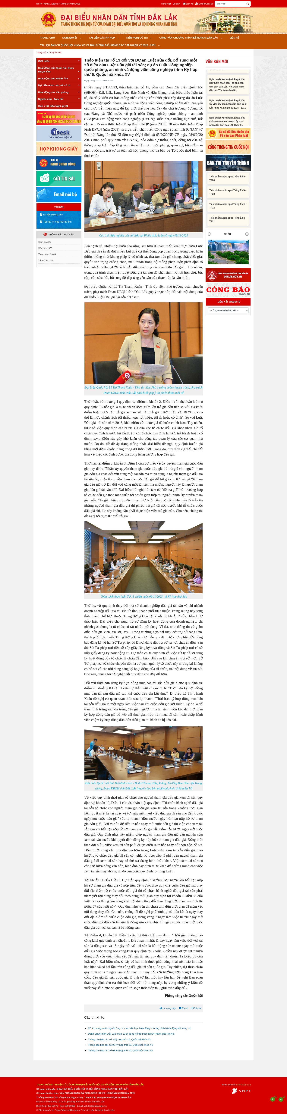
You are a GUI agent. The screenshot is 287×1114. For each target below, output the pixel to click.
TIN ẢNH (228, 234)
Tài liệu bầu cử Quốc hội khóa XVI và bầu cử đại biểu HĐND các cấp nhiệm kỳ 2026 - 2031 (98, 45)
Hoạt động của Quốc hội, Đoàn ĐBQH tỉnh (59, 70)
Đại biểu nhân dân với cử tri (59, 85)
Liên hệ (234, 37)
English (176, 3)
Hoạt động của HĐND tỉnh (59, 78)
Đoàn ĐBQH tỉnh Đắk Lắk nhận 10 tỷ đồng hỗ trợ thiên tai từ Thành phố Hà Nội (131, 1033)
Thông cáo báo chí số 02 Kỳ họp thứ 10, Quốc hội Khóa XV (120, 1044)
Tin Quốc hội (55, 52)
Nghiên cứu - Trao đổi (59, 99)
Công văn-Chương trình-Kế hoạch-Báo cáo (189, 37)
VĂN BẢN (58, 207)
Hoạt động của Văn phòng (59, 92)
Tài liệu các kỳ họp (102, 37)
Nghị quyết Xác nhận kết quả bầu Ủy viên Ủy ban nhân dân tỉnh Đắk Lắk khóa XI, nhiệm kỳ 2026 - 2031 (227, 108)
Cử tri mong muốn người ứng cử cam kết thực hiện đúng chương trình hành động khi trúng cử (139, 1028)
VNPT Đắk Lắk (243, 1084)
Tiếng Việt (166, 3)
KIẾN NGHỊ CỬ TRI (137, 37)
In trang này (168, 1008)
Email (183, 1008)
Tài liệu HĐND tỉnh (51, 214)
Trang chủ (47, 37)
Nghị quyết (70, 37)
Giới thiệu (59, 61)
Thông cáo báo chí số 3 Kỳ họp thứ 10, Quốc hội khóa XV (119, 1039)
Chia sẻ (196, 1008)
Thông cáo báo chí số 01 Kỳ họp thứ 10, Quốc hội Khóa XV (120, 1050)
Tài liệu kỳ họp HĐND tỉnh (56, 221)
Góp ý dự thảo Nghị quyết (53, 106)
